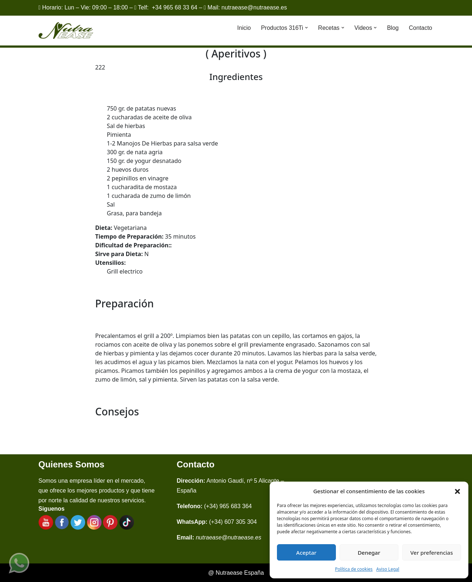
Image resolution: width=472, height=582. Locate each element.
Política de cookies (354, 569)
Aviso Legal (387, 569)
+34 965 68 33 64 (174, 7)
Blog (392, 28)
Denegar (369, 552)
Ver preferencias (431, 552)
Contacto (420, 28)
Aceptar (306, 552)
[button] (457, 491)
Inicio (244, 28)
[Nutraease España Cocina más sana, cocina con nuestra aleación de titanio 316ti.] (66, 30)
